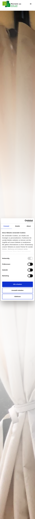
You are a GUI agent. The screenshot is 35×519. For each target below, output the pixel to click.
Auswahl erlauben (17, 290)
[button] (31, 4)
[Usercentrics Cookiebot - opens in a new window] (25, 221)
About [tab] (29, 226)
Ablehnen (17, 296)
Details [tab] (17, 226)
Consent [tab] (6, 226)
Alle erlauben (17, 284)
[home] (13, 4)
